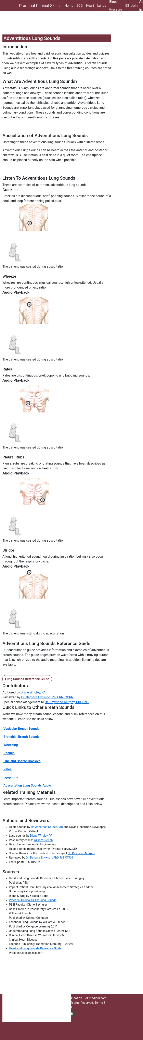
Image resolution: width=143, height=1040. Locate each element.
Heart (90, 6)
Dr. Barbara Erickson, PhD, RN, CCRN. (47, 697)
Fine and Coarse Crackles (21, 761)
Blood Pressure (115, 6)
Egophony (10, 777)
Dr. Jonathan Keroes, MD (47, 827)
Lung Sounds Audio (37, 785)
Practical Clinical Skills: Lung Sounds (32, 900)
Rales (7, 769)
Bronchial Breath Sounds (21, 737)
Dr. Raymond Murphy (81, 853)
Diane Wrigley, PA (33, 692)
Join (134, 6)
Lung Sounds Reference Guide (27, 679)
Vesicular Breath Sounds (21, 729)
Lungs (101, 6)
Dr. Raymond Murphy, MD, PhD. (67, 702)
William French (43, 840)
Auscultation (12, 785)
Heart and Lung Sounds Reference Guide (35, 948)
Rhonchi (9, 753)
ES (127, 6)
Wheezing (10, 745)
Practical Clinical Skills (39, 5)
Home (69, 6)
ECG (80, 6)
